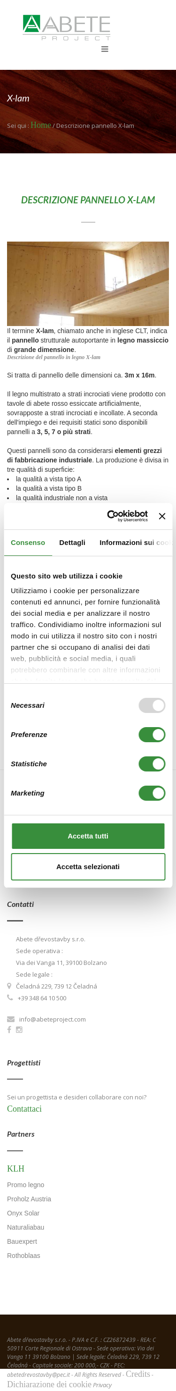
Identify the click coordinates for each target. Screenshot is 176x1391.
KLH (15, 1168)
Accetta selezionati (88, 867)
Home (41, 125)
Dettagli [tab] (72, 542)
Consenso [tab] (28, 542)
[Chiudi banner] (162, 516)
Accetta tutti (88, 836)
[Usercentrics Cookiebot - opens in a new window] (110, 516)
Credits (138, 1374)
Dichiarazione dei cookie (49, 1384)
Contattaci (24, 1109)
